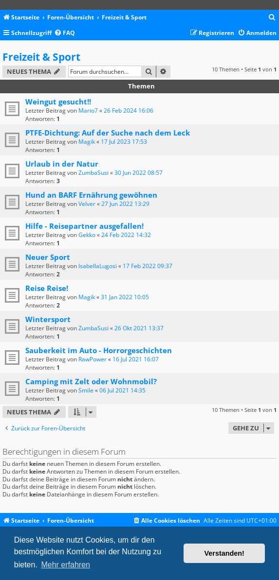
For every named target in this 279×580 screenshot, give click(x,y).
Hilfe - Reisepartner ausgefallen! (84, 226)
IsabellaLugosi (97, 266)
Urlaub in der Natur (61, 164)
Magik (86, 141)
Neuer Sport (47, 257)
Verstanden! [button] (224, 553)
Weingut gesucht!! (58, 101)
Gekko (86, 235)
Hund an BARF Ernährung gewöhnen (91, 195)
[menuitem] (272, 17)
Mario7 (88, 110)
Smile (85, 390)
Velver (86, 204)
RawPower (92, 359)
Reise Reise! (46, 288)
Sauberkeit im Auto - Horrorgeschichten (98, 350)
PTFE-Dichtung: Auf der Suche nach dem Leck (107, 132)
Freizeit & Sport (41, 57)
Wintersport (48, 319)
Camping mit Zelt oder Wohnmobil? (91, 381)
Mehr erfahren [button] (65, 565)
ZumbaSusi (93, 173)
